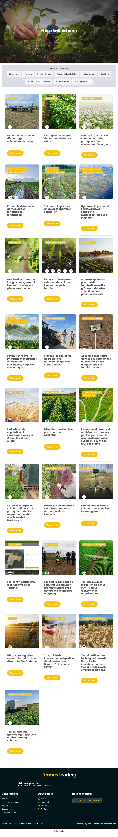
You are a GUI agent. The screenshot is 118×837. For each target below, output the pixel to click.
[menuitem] (59, 831)
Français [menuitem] (60, 831)
